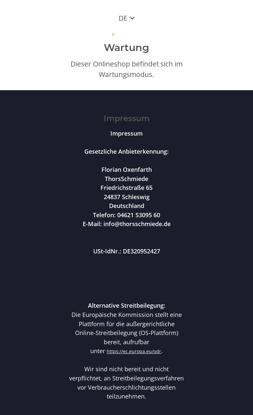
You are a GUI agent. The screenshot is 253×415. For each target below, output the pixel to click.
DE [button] (123, 18)
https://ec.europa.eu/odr (134, 351)
